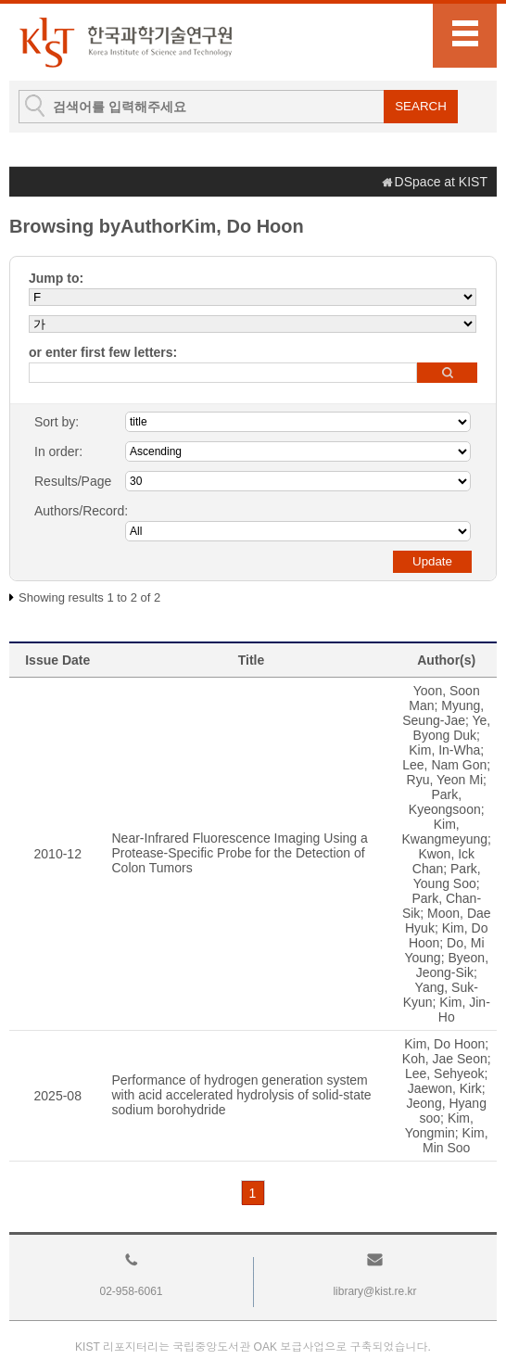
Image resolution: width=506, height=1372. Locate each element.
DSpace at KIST (441, 181)
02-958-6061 (130, 1291)
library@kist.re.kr (374, 1291)
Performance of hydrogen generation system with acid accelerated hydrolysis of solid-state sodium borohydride (242, 1095)
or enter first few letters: (103, 352)
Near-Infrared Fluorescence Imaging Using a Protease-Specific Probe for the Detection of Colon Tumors (240, 853)
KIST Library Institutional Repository (125, 42)
